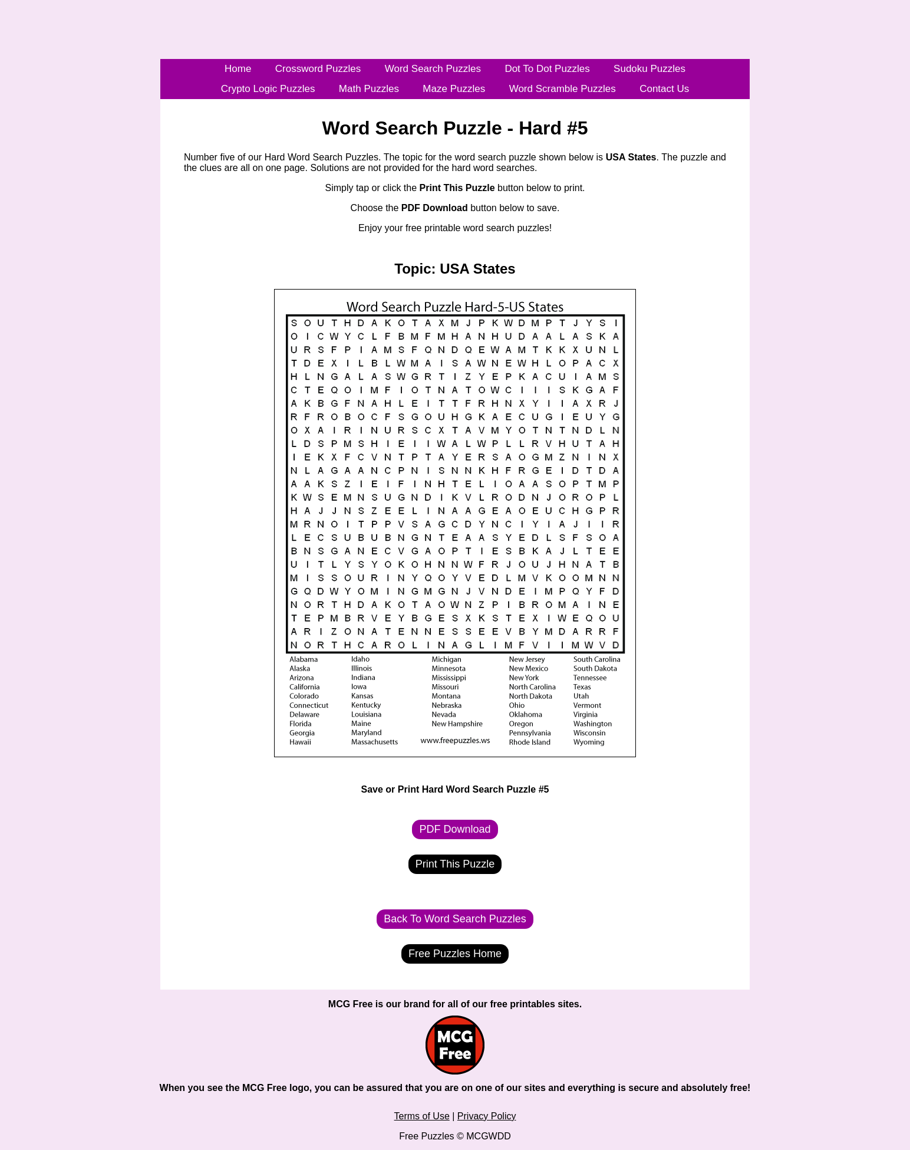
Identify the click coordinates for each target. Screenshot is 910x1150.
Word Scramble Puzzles (562, 88)
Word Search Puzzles (433, 68)
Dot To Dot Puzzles (547, 68)
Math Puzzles (369, 88)
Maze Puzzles (454, 88)
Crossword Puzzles (318, 68)
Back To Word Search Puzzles (455, 919)
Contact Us (664, 88)
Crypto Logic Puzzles (268, 88)
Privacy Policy (486, 1116)
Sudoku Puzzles (649, 68)
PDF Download (454, 829)
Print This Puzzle (455, 864)
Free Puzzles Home (455, 954)
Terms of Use (422, 1116)
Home (238, 68)
